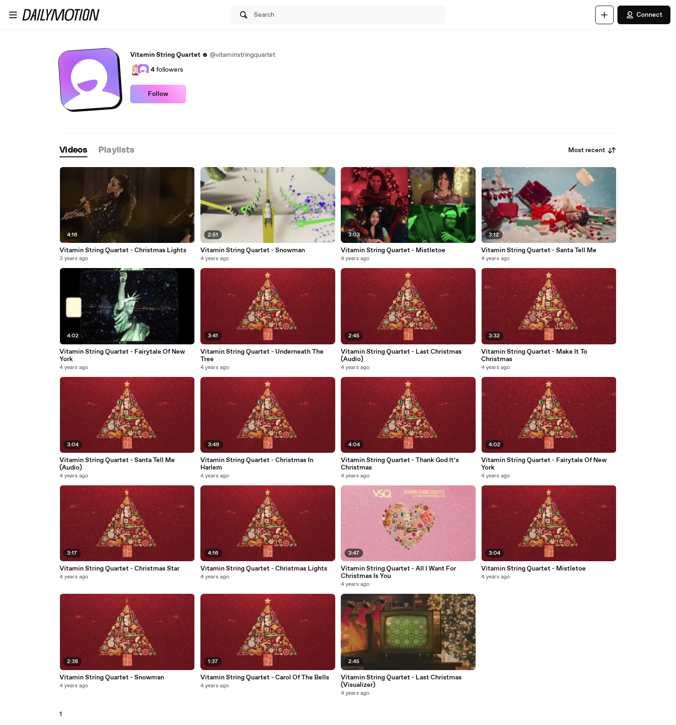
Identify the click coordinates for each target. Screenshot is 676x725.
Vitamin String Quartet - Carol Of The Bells (264, 677)
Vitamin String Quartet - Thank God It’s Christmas (400, 463)
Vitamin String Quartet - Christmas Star (119, 568)
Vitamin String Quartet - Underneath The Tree (262, 355)
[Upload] (604, 15)
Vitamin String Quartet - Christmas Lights (123, 250)
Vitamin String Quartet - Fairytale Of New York (122, 355)
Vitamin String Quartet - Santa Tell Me (538, 250)
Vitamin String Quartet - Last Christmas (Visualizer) (401, 681)
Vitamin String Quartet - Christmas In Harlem (256, 463)
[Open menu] (13, 15)
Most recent (592, 150)
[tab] (73, 150)
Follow (158, 94)
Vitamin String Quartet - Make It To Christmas (534, 355)
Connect (644, 15)
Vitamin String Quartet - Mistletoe (393, 250)
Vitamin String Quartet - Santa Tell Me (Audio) (117, 463)
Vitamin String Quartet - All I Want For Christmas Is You (398, 572)
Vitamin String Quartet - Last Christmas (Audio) (401, 355)
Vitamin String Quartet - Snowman (252, 250)
